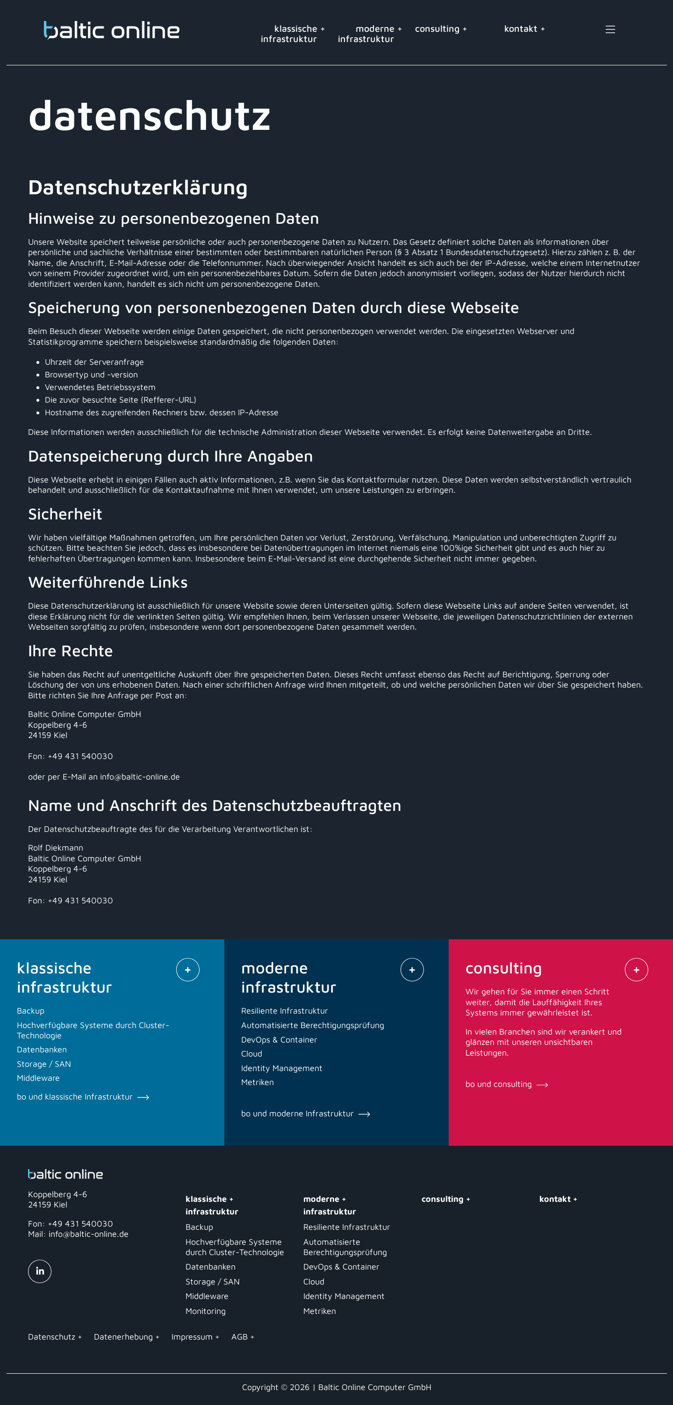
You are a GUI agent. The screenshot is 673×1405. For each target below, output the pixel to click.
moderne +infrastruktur (370, 33)
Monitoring (206, 1311)
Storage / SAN (213, 1281)
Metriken (319, 1311)
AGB (239, 1336)
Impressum (192, 1336)
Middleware (207, 1296)
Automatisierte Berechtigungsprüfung (345, 1247)
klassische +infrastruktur (293, 33)
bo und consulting (506, 1084)
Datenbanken (211, 1266)
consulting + (445, 28)
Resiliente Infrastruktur (346, 1227)
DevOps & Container (341, 1266)
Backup (199, 1227)
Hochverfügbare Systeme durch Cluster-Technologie (235, 1247)
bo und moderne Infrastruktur (305, 1113)
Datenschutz (51, 1336)
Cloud (313, 1281)
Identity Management (344, 1296)
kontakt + (524, 28)
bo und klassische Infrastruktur (83, 1096)
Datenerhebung (123, 1336)
